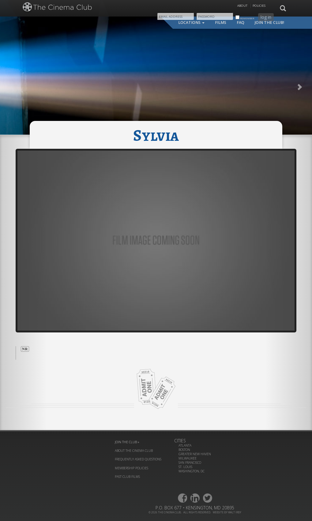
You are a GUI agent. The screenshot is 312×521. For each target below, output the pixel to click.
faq (240, 22)
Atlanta (185, 445)
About (242, 6)
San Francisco (190, 462)
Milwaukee (188, 458)
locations (191, 22)
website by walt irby (227, 512)
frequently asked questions (138, 459)
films (220, 22)
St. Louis (185, 467)
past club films (127, 476)
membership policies (131, 468)
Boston (184, 450)
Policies (259, 6)
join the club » (127, 442)
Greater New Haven (195, 454)
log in (266, 17)
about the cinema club (134, 450)
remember (244, 17)
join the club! (269, 22)
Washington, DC (192, 471)
